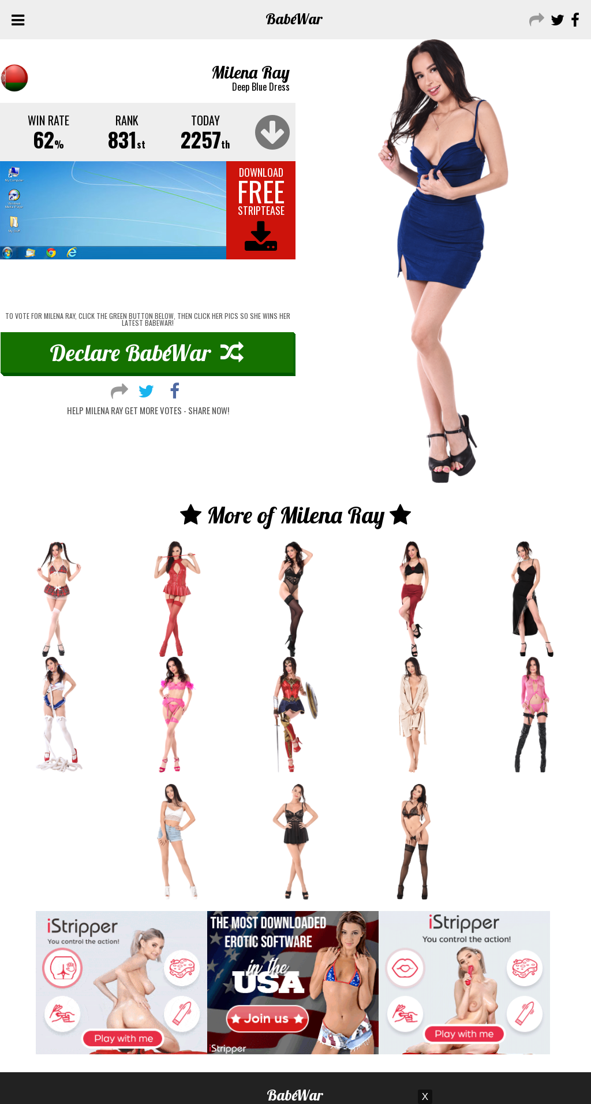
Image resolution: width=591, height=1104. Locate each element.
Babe (294, 18)
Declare (147, 352)
